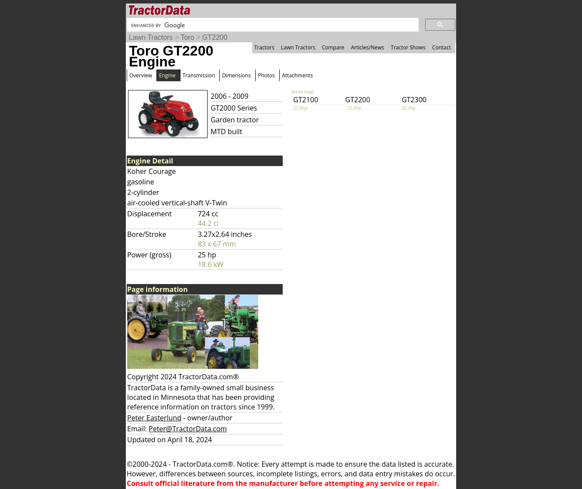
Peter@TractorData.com (188, 429)
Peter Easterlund (154, 418)
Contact (441, 47)
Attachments (297, 75)
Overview (140, 75)
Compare (333, 47)
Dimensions (236, 75)
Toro (187, 37)
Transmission (199, 75)
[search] (272, 25)
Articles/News (367, 47)
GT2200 (215, 37)
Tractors (264, 47)
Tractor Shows (408, 47)
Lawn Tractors (151, 37)
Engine (167, 75)
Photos (266, 75)
